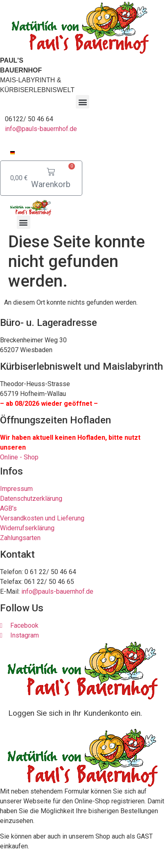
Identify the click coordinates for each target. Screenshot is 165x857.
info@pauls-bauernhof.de (41, 129)
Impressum (16, 489)
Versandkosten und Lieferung (42, 518)
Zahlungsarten (20, 538)
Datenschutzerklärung (31, 498)
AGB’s (8, 508)
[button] (82, 102)
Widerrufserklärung (27, 528)
